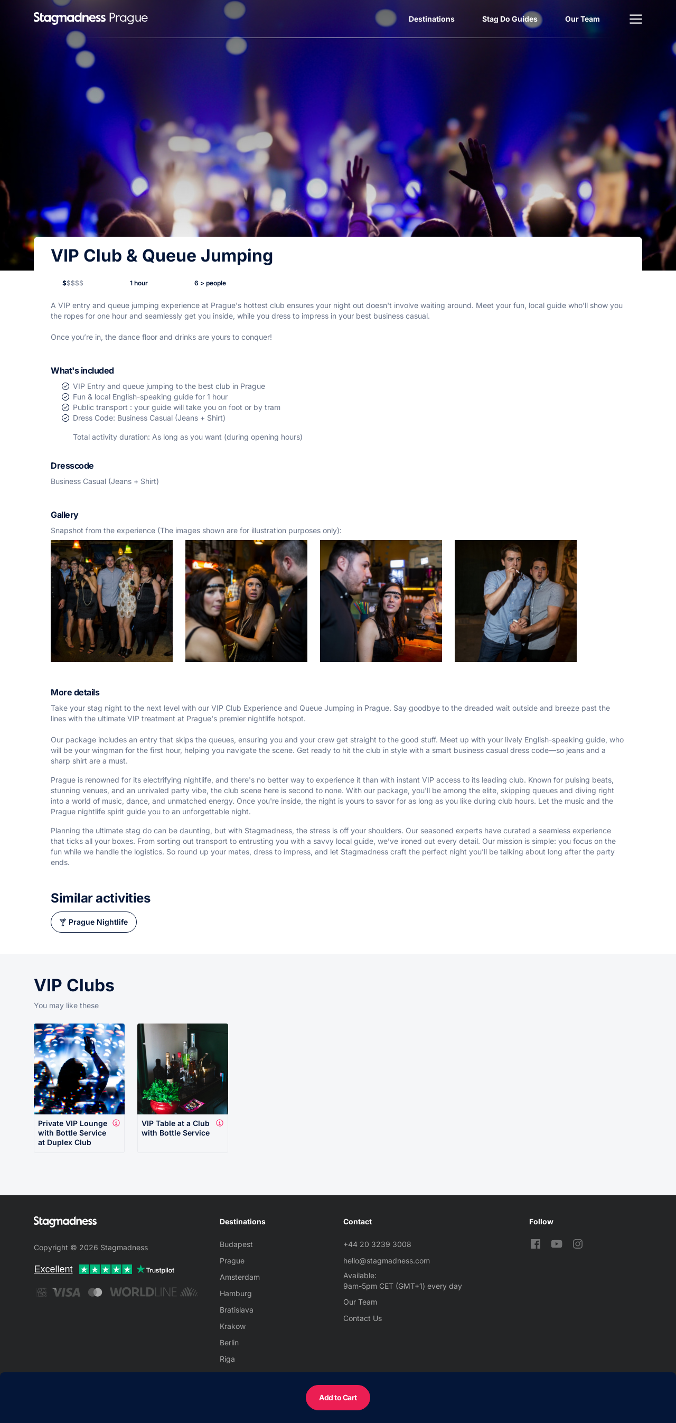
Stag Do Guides (510, 18)
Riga (227, 1358)
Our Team (582, 18)
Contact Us (362, 1318)
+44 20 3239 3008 (377, 1244)
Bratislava (236, 1309)
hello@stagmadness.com (386, 1260)
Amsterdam (240, 1276)
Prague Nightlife (98, 921)
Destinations (432, 18)
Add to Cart (338, 1397)
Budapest (236, 1244)
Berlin (229, 1342)
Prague (232, 1260)
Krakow (233, 1326)
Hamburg (236, 1293)
